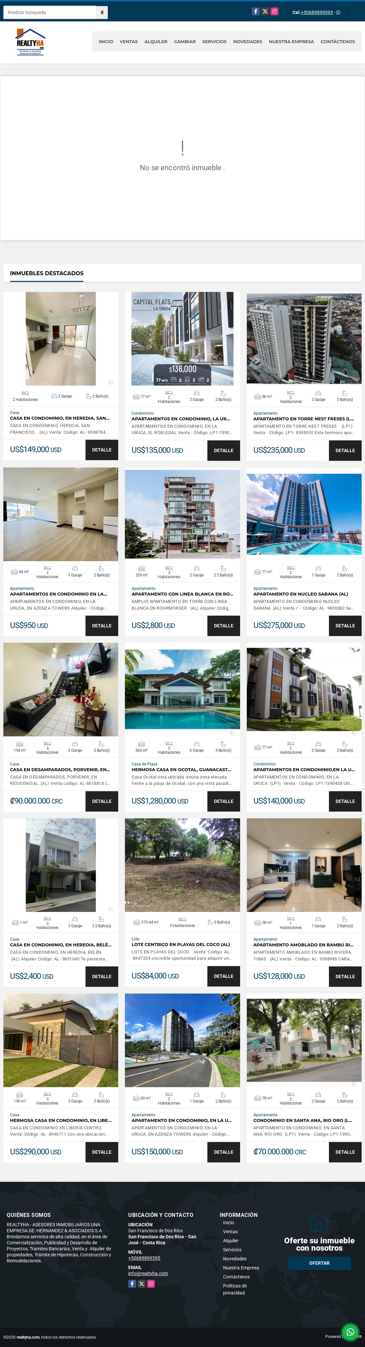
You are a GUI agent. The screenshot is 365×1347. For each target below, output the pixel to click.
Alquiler (156, 41)
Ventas (129, 41)
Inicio (106, 41)
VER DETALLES (61, 338)
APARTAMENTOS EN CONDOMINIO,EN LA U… (304, 769)
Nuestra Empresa (291, 41)
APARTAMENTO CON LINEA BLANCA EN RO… (182, 594)
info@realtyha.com (148, 1273)
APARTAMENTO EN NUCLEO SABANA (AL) (300, 594)
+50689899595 (317, 12)
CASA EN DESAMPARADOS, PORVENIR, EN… (60, 769)
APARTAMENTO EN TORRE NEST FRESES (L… (303, 418)
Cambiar (185, 41)
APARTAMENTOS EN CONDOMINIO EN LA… (58, 594)
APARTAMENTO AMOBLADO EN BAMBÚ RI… (303, 944)
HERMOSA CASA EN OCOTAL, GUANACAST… (181, 769)
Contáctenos (338, 41)
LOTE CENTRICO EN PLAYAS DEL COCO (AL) (181, 944)
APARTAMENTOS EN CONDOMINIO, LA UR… (181, 418)
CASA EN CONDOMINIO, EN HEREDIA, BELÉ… (61, 944)
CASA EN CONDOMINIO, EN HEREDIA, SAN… (59, 418)
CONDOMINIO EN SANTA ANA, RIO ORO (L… (302, 1120)
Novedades (247, 41)
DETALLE (102, 449)
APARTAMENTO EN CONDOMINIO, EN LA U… (181, 1120)
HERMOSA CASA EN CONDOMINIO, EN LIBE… (61, 1120)
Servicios (214, 41)
